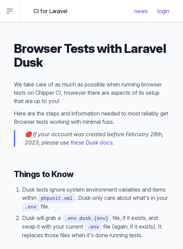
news (141, 11)
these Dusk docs (91, 142)
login (163, 11)
